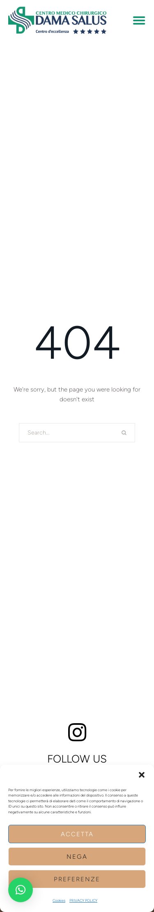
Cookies (59, 900)
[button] (142, 775)
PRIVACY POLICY (83, 900)
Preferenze (77, 879)
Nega (77, 856)
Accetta (77, 834)
